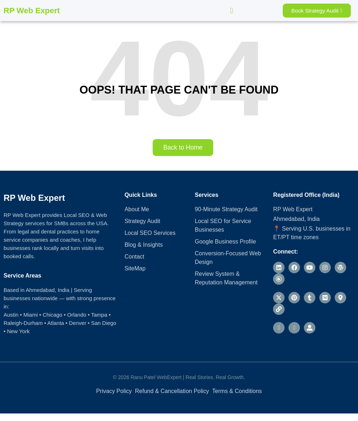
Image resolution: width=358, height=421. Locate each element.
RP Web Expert (32, 10)
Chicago (52, 315)
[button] (231, 10)
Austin (11, 315)
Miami (30, 315)
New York (18, 331)
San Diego (103, 323)
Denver (77, 323)
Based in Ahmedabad (29, 290)
